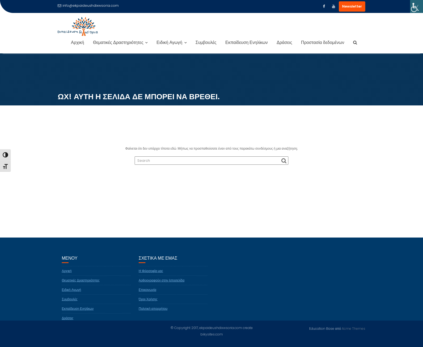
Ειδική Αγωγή (169, 42)
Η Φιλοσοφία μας (151, 272)
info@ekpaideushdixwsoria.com (88, 5)
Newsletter (352, 6)
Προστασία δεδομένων (322, 42)
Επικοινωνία (147, 291)
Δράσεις (284, 42)
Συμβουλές (206, 42)
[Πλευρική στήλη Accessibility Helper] (416, 6)
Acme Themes (353, 328)
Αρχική (77, 42)
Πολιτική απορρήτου (153, 310)
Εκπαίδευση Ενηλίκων (246, 42)
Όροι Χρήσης (148, 301)
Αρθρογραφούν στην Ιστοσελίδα (162, 282)
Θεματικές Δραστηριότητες (118, 42)
